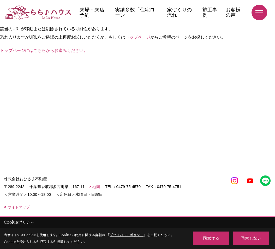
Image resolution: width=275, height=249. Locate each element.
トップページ (137, 37)
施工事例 (209, 12)
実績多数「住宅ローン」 (135, 12)
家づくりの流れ (179, 12)
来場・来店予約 (92, 12)
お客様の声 (233, 12)
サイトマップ (19, 207)
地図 (96, 186)
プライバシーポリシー (127, 234)
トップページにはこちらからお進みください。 (44, 50)
